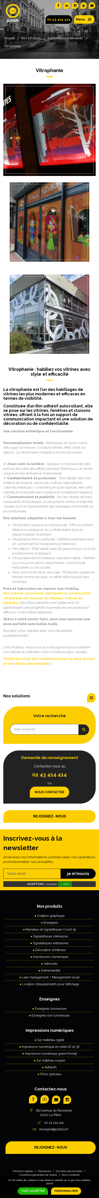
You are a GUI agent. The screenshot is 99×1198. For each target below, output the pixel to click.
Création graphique (51, 916)
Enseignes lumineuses (51, 1008)
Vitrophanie (12, 46)
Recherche (44, 1171)
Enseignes (51, 922)
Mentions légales (23, 1171)
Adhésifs (51, 1067)
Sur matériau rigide (50, 1040)
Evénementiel (50, 970)
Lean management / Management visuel (51, 977)
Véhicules (51, 963)
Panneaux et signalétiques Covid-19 (51, 929)
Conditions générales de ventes (38, 1174)
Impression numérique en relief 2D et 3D (51, 1047)
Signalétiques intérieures (50, 936)
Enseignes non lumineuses (51, 1015)
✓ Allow (65, 884)
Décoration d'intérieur (50, 950)
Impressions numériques (51, 957)
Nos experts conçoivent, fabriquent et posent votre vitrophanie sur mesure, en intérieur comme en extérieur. (47, 598)
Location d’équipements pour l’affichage (50, 984)
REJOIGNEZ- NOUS (49, 816)
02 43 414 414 (58, 19)
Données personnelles (69, 1171)
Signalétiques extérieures (65, 38)
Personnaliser (66, 1190)
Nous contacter (49, 792)
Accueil (9, 38)
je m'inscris (78, 873)
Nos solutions (31, 38)
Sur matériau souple (50, 1060)
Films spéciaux (50, 1074)
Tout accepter (33, 1190)
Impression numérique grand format (51, 1053)
